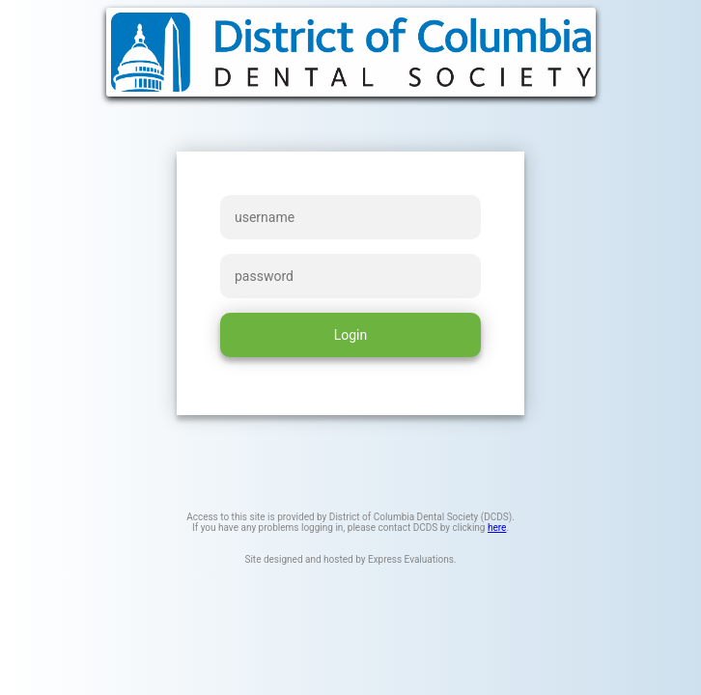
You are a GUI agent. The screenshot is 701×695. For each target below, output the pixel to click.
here (497, 527)
